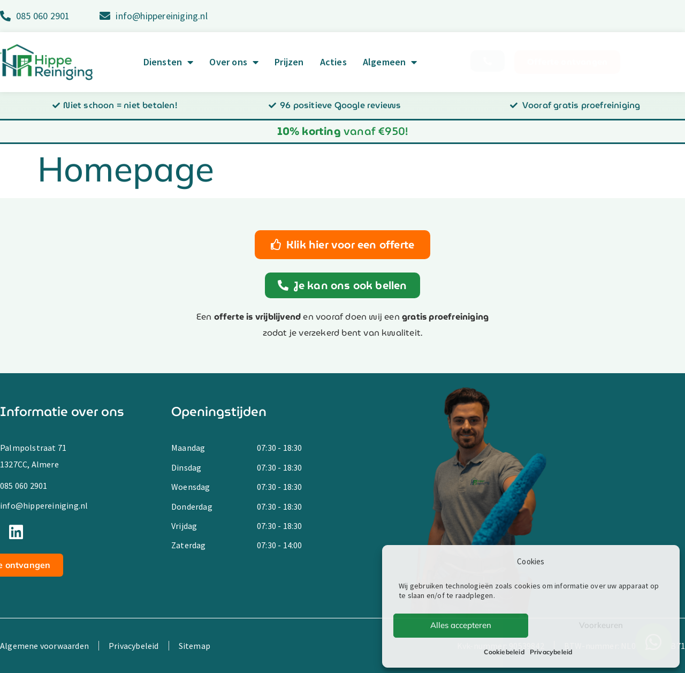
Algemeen (390, 62)
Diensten (168, 62)
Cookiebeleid (504, 652)
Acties (333, 62)
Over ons (233, 62)
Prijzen (289, 62)
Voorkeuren (601, 625)
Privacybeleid (551, 652)
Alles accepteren (460, 625)
